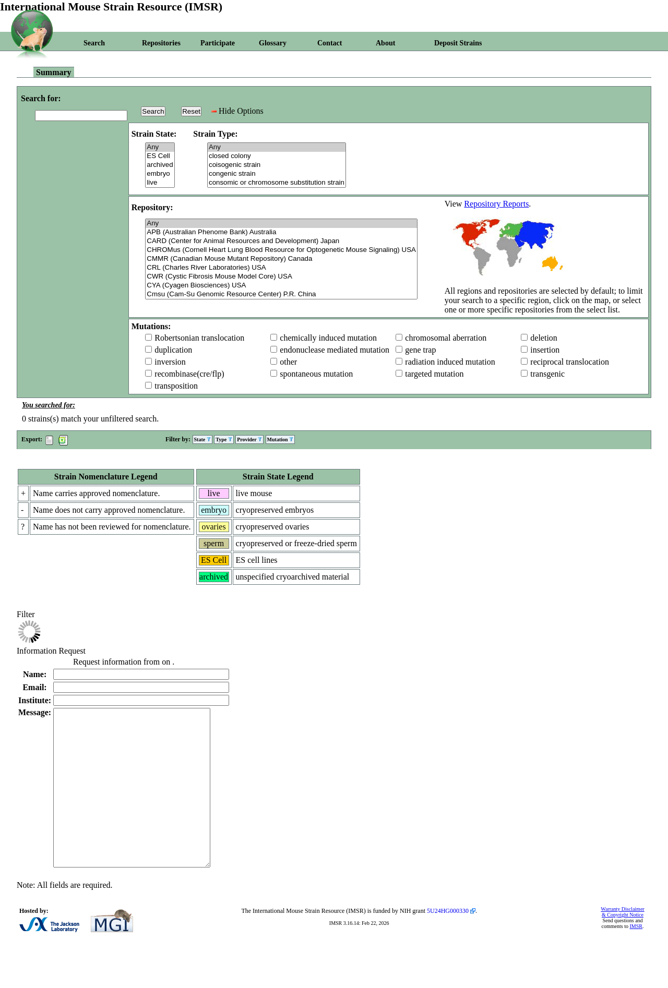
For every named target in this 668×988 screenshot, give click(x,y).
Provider (249, 439)
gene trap (420, 349)
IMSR (635, 957)
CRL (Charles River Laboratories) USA (281, 267)
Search (94, 43)
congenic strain (276, 174)
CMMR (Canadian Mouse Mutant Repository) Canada (281, 259)
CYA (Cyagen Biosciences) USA (281, 285)
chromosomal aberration (445, 337)
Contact (329, 43)
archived (160, 165)
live (160, 182)
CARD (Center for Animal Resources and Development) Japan (281, 241)
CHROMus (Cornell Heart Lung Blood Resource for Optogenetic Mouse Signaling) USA (281, 250)
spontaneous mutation (316, 373)
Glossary (273, 43)
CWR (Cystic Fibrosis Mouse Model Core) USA (281, 276)
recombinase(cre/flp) (189, 373)
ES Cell (160, 156)
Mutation (280, 439)
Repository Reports (496, 203)
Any (160, 147)
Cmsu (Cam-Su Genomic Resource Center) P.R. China (281, 294)
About (385, 43)
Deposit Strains (458, 43)
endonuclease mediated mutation (334, 349)
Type (224, 439)
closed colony (276, 156)
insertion (544, 349)
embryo (160, 174)
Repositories (161, 43)
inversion (170, 361)
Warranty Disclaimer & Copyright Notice (622, 943)
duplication (173, 349)
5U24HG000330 (448, 942)
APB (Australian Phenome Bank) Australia (281, 232)
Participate (217, 43)
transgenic (547, 373)
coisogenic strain (276, 165)
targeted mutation (434, 373)
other (288, 361)
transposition (176, 385)
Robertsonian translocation (199, 337)
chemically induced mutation (328, 337)
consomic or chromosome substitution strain (276, 182)
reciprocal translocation (569, 361)
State (202, 439)
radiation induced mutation (450, 361)
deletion (543, 337)
